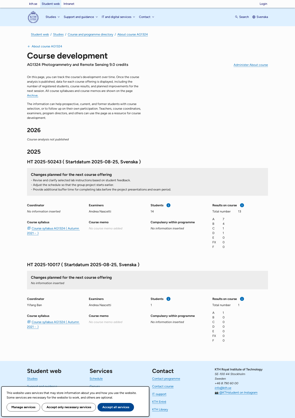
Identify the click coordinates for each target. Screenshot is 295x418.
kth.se (33, 4)
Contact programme (166, 378)
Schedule (96, 378)
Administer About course (251, 65)
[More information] (168, 205)
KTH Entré (159, 402)
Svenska (262, 17)
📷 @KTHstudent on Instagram (236, 392)
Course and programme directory (90, 34)
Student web (51, 4)
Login (263, 4)
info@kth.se (223, 388)
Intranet (69, 4)
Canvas (95, 386)
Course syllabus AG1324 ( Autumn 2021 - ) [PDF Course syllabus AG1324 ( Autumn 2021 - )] (53, 231)
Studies (58, 34)
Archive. (32, 95)
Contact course (163, 386)
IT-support (159, 394)
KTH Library (160, 409)
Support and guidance (42, 386)
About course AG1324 (132, 34)
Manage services (23, 407)
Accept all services (115, 407)
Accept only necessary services (69, 407)
